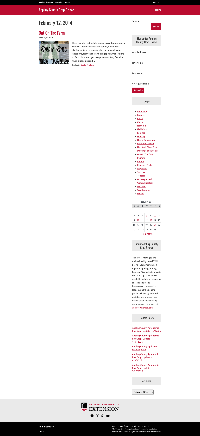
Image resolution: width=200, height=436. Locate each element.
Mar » (150, 234)
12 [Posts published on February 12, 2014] (147, 220)
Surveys (141, 172)
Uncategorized (144, 179)
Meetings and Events (147, 150)
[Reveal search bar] (156, 2)
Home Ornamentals (147, 140)
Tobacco (141, 175)
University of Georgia (123, 429)
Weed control (143, 190)
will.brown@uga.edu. (142, 307)
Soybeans (142, 168)
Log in (41, 431)
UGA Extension (117, 426)
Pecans (140, 161)
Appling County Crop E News (56, 9)
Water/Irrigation (145, 183)
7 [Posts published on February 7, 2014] (155, 215)
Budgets (141, 115)
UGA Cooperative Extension (60, 2)
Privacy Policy (117, 432)
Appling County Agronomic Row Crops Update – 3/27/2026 (145, 368)
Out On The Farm (52, 32)
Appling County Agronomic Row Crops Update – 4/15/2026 (145, 338)
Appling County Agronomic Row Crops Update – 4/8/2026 (145, 357)
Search (135, 21)
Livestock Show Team (147, 147)
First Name (137, 63)
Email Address (140, 52)
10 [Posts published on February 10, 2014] (138, 220)
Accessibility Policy (131, 432)
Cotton (140, 122)
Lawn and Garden (145, 143)
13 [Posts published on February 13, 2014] (151, 220)
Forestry (141, 136)
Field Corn (142, 129)
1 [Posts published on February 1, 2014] (159, 210)
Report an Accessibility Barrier (150, 432)
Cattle (140, 118)
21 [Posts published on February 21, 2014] (155, 225)
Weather (141, 186)
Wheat (140, 193)
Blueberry (142, 111)
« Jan (143, 234)
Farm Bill (141, 125)
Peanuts (141, 158)
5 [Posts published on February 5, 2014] (146, 215)
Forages (141, 133)
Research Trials (144, 165)
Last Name (137, 73)
